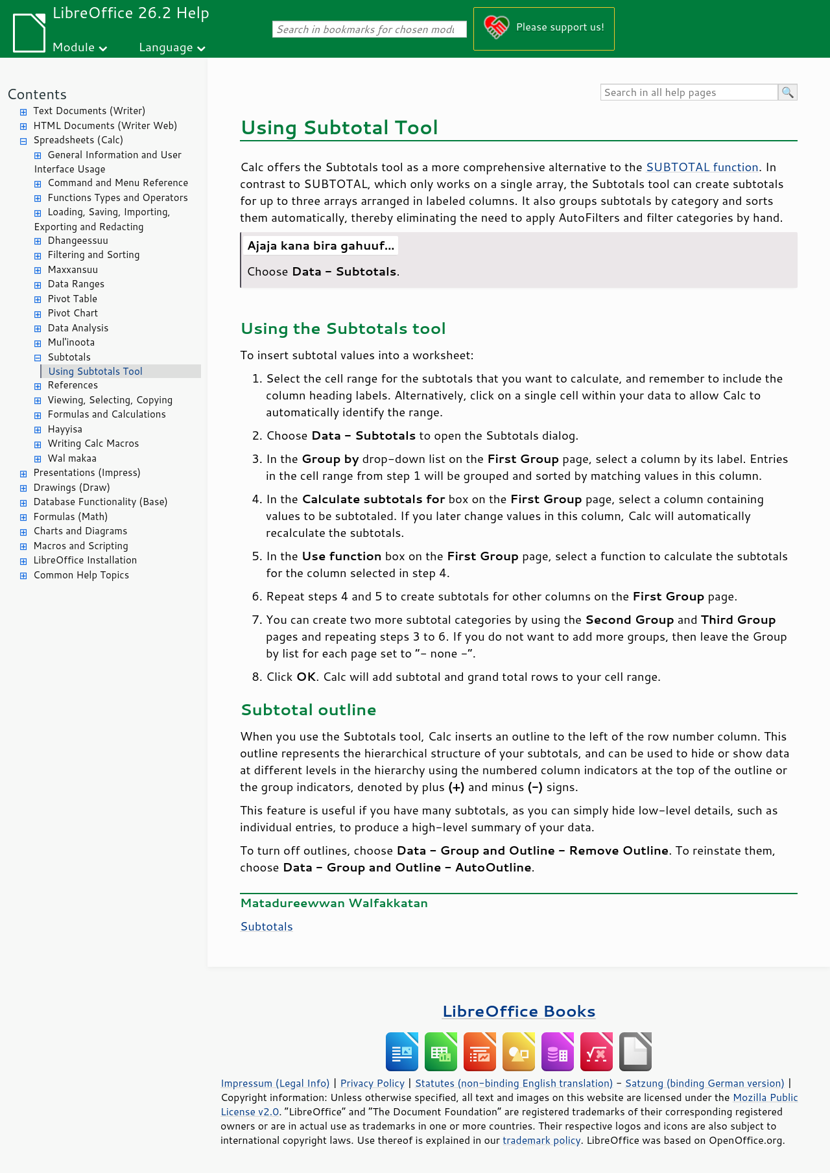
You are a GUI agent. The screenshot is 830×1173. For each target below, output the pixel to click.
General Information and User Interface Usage (108, 162)
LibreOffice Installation (85, 560)
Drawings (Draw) (71, 487)
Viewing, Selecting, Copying (109, 400)
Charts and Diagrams (80, 531)
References (72, 385)
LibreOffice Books (519, 1010)
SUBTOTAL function (702, 166)
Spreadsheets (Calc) (78, 140)
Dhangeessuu (77, 240)
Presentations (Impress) (87, 472)
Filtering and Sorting (93, 254)
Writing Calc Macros (93, 443)
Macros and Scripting (80, 545)
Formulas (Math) (70, 516)
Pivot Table (72, 298)
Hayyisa (64, 429)
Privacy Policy (372, 1083)
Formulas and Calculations (106, 414)
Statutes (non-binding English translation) (513, 1083)
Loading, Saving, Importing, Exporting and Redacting (102, 219)
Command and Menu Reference (117, 182)
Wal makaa (72, 458)
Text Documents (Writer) (89, 110)
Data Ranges (75, 283)
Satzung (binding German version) (705, 1083)
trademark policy (541, 1140)
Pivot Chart (72, 313)
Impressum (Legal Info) (275, 1083)
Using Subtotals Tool (95, 371)
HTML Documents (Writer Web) (105, 125)
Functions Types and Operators (117, 197)
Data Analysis (77, 328)
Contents (36, 94)
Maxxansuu (72, 269)
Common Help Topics (81, 575)
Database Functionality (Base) (100, 501)
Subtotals (69, 357)
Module (73, 46)
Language (166, 46)
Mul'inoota (71, 342)
